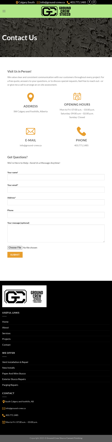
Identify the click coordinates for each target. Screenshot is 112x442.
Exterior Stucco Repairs (14, 379)
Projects (6, 338)
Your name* (56, 176)
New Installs (8, 367)
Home (5, 321)
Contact (6, 344)
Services (6, 333)
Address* (56, 202)
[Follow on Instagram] (94, 2)
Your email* (56, 189)
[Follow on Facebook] (89, 2)
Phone (56, 214)
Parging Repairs (10, 384)
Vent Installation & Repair (15, 362)
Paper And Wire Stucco (14, 373)
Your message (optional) (56, 233)
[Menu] (4, 11)
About (5, 327)
